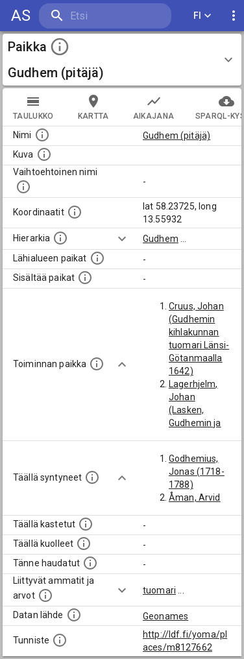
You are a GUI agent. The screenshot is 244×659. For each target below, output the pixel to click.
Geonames (165, 616)
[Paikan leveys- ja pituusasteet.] (74, 212)
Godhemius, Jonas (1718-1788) (197, 471)
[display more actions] (233, 16)
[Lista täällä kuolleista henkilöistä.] (83, 543)
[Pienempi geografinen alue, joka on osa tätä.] (85, 277)
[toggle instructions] (59, 46)
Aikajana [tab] (154, 107)
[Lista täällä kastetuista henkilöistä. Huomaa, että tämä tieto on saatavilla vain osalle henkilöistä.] (85, 524)
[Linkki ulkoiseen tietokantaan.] (74, 615)
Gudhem (160, 239)
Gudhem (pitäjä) (176, 135)
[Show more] (122, 238)
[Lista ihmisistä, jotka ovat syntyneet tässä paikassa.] (92, 477)
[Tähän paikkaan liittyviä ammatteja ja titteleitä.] (45, 595)
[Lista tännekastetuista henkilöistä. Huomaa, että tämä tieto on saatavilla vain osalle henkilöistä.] (90, 563)
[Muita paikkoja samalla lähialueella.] (97, 258)
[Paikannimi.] (42, 135)
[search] (105, 16)
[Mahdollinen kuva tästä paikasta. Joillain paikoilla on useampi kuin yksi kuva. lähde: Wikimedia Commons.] (44, 154)
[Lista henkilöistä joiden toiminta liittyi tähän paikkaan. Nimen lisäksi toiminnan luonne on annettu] (96, 363)
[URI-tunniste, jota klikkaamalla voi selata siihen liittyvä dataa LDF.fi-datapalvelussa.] (59, 640)
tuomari (159, 590)
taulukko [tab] (33, 107)
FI (202, 16)
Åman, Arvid (195, 497)
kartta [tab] (93, 107)
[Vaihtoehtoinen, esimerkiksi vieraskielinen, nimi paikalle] (23, 186)
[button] (122, 60)
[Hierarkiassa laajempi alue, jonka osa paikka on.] (60, 238)
